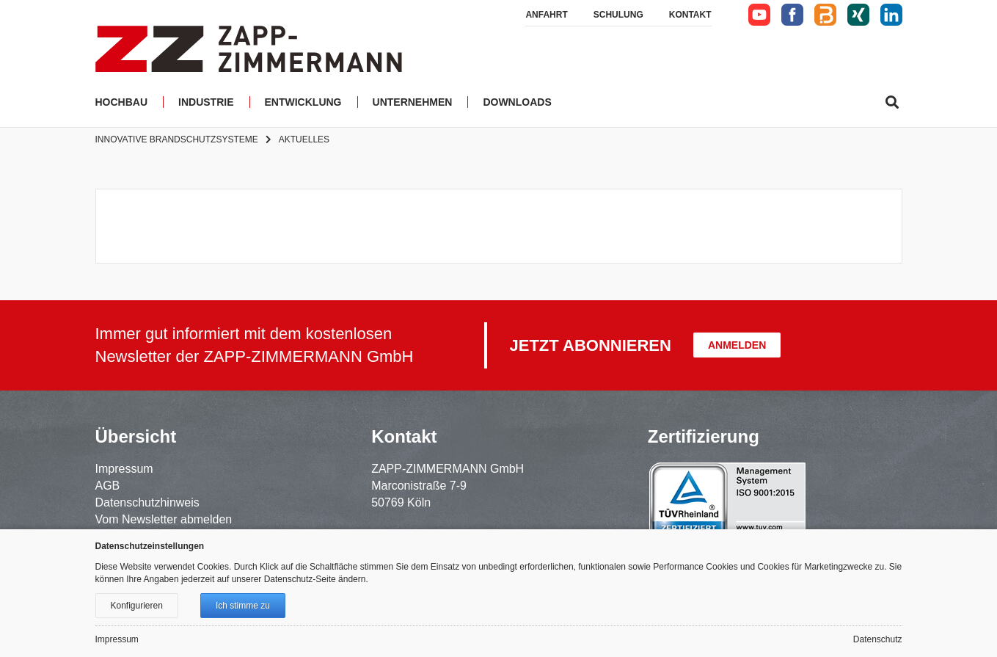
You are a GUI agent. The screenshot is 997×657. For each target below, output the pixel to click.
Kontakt (690, 15)
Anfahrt (546, 15)
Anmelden (737, 345)
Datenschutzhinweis (147, 502)
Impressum (124, 468)
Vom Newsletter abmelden (164, 519)
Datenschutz (877, 639)
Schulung (618, 15)
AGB (107, 485)
